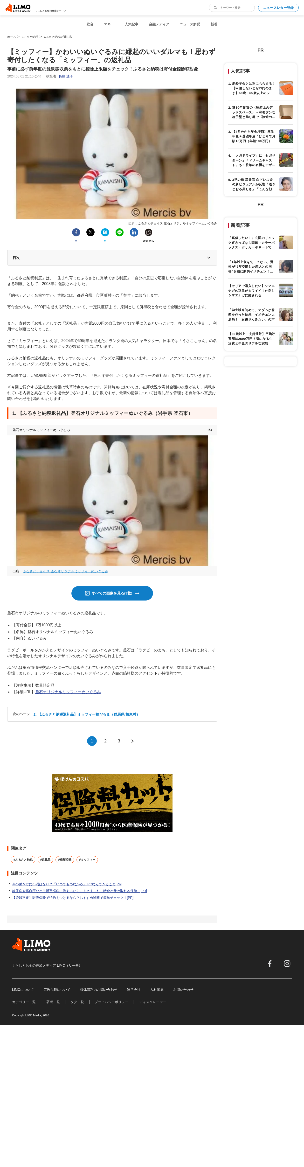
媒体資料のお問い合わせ (98, 990)
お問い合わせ (183, 990)
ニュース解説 (190, 24)
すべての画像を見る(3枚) (112, 593)
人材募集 (157, 990)
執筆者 (59, 76)
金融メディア (159, 24)
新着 (214, 24)
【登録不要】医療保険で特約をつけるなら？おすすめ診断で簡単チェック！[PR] (72, 898)
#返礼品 (45, 859)
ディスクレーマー (152, 1002)
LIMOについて (23, 990)
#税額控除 (64, 859)
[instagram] (287, 963)
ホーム (11, 37)
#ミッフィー (87, 859)
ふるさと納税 (29, 37)
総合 (90, 24)
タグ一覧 (77, 1002)
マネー (109, 24)
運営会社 (133, 990)
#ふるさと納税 (23, 859)
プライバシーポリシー (111, 1002)
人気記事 (131, 24)
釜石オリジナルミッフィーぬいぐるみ (68, 692)
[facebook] (270, 963)
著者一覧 (53, 1002)
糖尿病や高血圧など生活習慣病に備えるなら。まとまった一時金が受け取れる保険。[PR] (79, 891)
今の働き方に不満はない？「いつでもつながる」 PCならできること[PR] (67, 884)
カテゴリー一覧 (24, 1002)
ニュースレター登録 (278, 8)
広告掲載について (56, 990)
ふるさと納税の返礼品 (57, 37)
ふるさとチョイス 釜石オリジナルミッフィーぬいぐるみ (65, 571)
